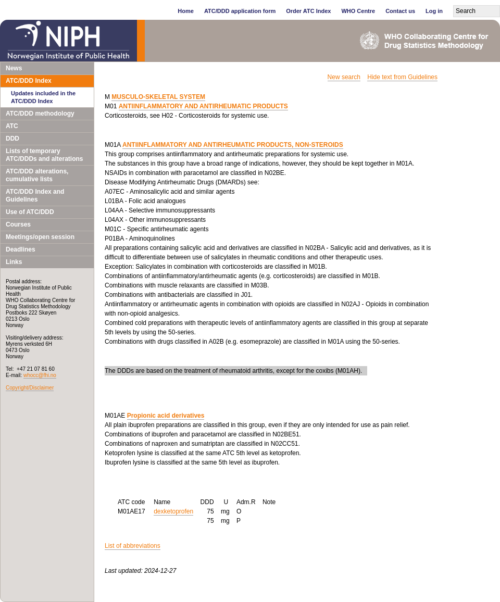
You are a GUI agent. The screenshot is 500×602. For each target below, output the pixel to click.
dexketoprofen (173, 511)
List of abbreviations (132, 545)
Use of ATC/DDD (30, 212)
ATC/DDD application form (240, 11)
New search (344, 77)
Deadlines (20, 249)
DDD (12, 138)
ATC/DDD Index (29, 80)
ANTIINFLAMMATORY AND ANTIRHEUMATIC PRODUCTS (203, 106)
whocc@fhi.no (39, 375)
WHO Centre (358, 11)
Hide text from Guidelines (402, 77)
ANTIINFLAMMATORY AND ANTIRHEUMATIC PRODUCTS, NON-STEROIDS (232, 144)
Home (186, 11)
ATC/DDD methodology (40, 113)
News (14, 68)
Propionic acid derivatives (166, 415)
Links (14, 262)
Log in (434, 11)
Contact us (400, 11)
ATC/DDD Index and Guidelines (35, 195)
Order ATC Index (308, 11)
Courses (18, 224)
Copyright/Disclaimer (30, 388)
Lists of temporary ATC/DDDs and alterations (44, 154)
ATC (12, 126)
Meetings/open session (40, 237)
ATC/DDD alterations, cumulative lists (37, 175)
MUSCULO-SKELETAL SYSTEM (158, 97)
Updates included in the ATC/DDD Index (43, 97)
